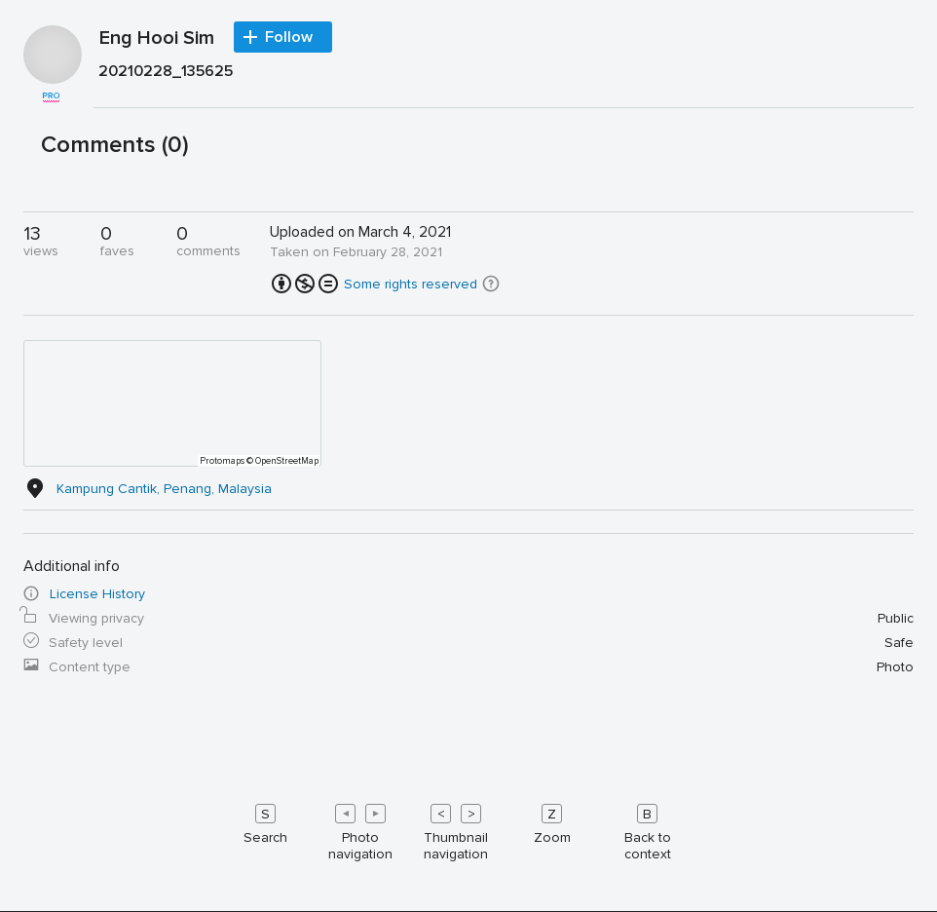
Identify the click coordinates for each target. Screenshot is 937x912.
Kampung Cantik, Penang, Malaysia (164, 488)
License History (97, 594)
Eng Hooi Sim (156, 39)
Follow (289, 37)
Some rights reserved (410, 284)
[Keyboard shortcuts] (468, 828)
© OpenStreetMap (282, 461)
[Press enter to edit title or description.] (504, 76)
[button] (491, 283)
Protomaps (222, 461)
